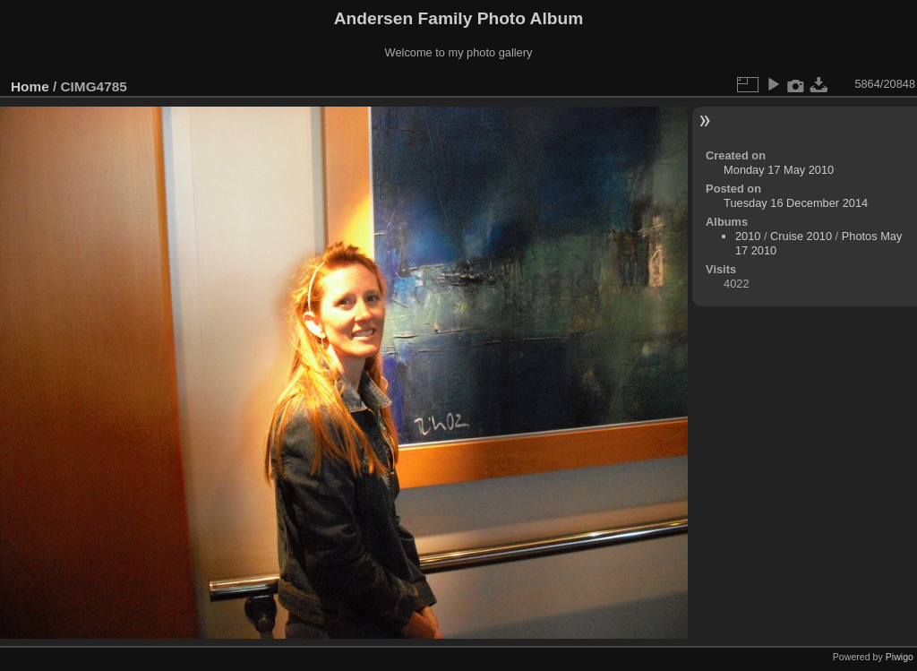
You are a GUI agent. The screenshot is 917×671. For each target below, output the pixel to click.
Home (30, 86)
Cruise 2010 (801, 236)
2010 (747, 236)
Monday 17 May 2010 (779, 169)
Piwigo (899, 656)
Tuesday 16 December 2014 (796, 203)
